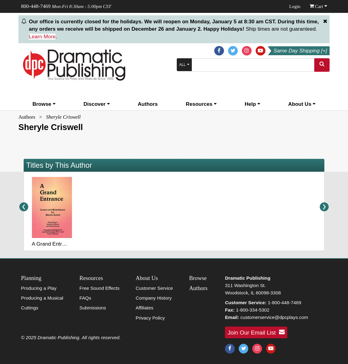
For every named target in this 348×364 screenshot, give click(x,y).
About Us (301, 104)
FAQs (85, 298)
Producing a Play (39, 288)
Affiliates (144, 307)
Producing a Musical (42, 298)
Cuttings (29, 307)
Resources (201, 104)
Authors (148, 104)
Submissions (92, 307)
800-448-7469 (36, 6)
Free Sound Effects (99, 288)
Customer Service (154, 288)
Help (252, 104)
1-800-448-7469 (284, 302)
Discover (96, 104)
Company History (154, 298)
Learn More (42, 37)
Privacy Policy (150, 317)
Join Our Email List (256, 332)
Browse (44, 104)
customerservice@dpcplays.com (274, 317)
